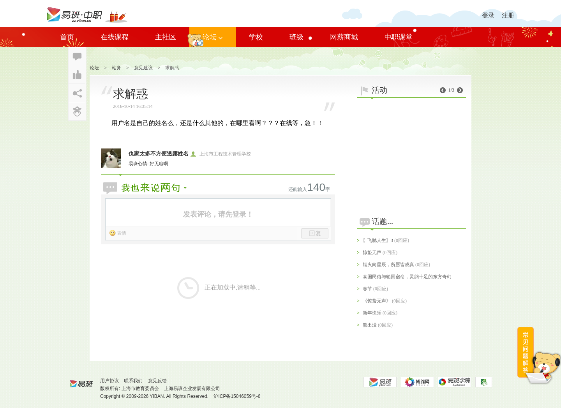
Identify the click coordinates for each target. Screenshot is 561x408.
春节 (367, 288)
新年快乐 (372, 313)
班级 (296, 37)
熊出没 (370, 325)
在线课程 (115, 37)
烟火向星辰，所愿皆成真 (388, 264)
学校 (256, 37)
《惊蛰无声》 (377, 301)
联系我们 (133, 380)
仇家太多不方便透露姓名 (159, 154)
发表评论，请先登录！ (218, 214)
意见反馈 (157, 380)
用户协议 (109, 380)
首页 (67, 37)
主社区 (165, 37)
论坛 (212, 37)
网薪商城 (344, 37)
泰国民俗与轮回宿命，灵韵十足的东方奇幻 (407, 276)
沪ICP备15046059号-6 (236, 396)
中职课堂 (399, 37)
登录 (488, 15)
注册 (508, 15)
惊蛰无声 (372, 252)
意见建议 (143, 68)
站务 (116, 68)
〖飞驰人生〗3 (378, 240)
